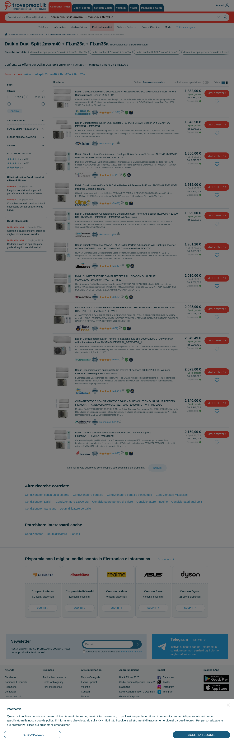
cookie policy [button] (45, 720)
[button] (228, 705)
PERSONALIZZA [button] (33, 734)
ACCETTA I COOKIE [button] (201, 734)
